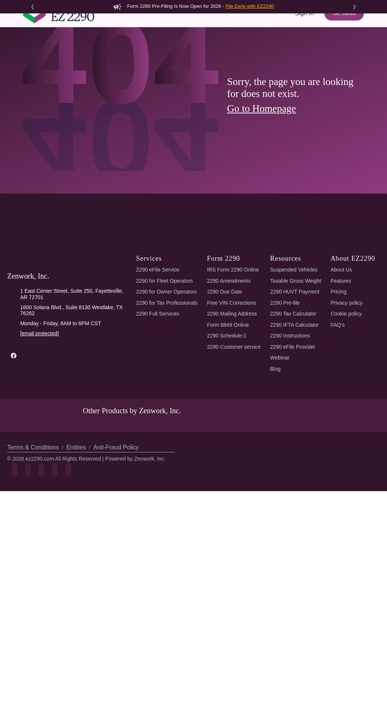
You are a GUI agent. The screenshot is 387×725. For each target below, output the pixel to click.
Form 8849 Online (228, 387)
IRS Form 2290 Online (233, 332)
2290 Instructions (290, 398)
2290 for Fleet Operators (164, 343)
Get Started (344, 26)
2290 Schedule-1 (226, 398)
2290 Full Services (157, 376)
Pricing (220, 51)
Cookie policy (346, 376)
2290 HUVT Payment (295, 354)
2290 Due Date (224, 354)
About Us (341, 332)
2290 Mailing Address (232, 376)
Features (189, 51)
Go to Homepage (261, 171)
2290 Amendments (229, 343)
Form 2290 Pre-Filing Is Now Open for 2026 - (193, 6)
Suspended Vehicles (294, 332)
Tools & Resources (261, 51)
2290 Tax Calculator (293, 376)
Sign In (304, 26)
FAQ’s (338, 387)
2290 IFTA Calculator (294, 387)
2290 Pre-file (285, 365)
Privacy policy (347, 365)
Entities (76, 510)
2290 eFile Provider (292, 409)
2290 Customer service (234, 409)
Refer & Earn (343, 51)
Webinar (280, 420)
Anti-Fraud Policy (116, 510)
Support (307, 51)
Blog (275, 431)
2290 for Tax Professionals (167, 365)
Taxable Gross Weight (295, 343)
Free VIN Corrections (231, 365)
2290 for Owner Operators (166, 354)
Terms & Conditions (33, 510)
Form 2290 (101, 51)
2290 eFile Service (157, 332)
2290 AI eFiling (147, 51)
